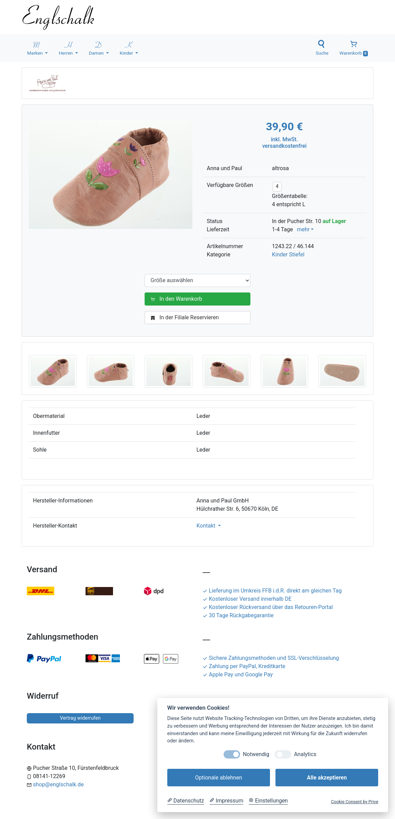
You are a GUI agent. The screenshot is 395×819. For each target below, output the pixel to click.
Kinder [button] (127, 48)
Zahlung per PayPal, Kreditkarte (244, 666)
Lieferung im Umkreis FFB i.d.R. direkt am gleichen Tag (272, 590)
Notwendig (256, 754)
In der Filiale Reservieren (186, 317)
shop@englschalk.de (58, 784)
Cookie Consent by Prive (354, 801)
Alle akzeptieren (327, 777)
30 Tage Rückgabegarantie (238, 615)
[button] (53, 371)
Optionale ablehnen (218, 777)
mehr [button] (303, 229)
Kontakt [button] (206, 525)
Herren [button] (66, 48)
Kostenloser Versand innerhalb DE (247, 599)
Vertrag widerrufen (80, 718)
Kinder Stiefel (288, 254)
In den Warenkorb (177, 299)
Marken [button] (35, 48)
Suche (322, 48)
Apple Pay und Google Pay (238, 674)
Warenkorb (353, 48)
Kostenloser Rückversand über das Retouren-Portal (268, 607)
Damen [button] (97, 48)
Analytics (305, 754)
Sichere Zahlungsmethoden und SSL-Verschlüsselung (271, 658)
